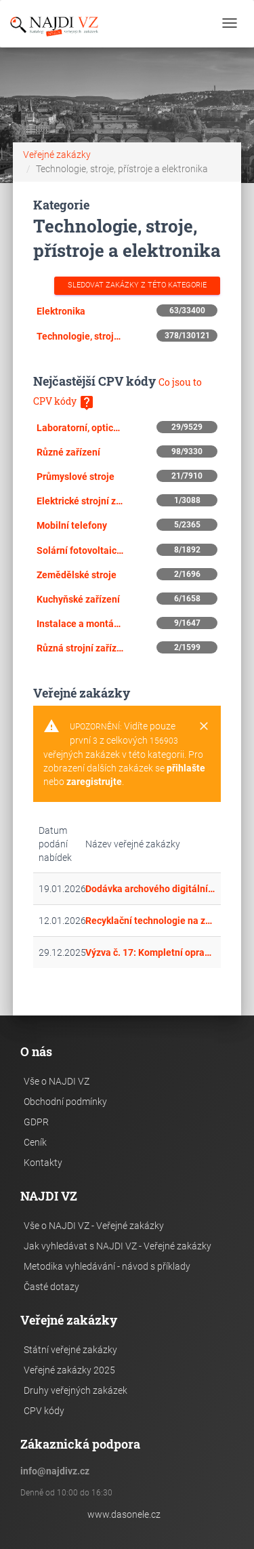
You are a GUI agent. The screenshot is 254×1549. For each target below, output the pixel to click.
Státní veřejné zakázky (70, 1349)
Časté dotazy (51, 1286)
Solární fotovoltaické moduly (80, 550)
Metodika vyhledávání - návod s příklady (107, 1266)
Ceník (35, 1142)
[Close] (204, 726)
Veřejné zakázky (57, 154)
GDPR (36, 1122)
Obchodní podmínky (65, 1101)
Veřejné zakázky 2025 (69, 1370)
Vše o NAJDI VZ (56, 1081)
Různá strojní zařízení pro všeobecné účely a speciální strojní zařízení (80, 648)
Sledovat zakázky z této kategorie (137, 285)
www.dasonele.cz (124, 1514)
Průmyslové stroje (75, 476)
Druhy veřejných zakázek (75, 1390)
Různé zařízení (68, 452)
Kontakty (43, 1162)
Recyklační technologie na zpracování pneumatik (150, 920)
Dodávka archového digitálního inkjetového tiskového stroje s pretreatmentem (150, 888)
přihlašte (186, 768)
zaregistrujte (94, 781)
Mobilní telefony (72, 525)
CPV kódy (44, 1410)
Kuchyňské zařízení (78, 599)
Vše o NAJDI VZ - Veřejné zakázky (94, 1225)
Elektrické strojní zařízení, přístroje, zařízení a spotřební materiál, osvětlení (80, 501)
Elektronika (61, 311)
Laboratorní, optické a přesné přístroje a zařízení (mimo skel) (80, 427)
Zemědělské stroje (77, 574)
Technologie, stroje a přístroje (80, 336)
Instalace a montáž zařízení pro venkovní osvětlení (80, 623)
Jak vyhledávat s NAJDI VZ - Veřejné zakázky (117, 1246)
